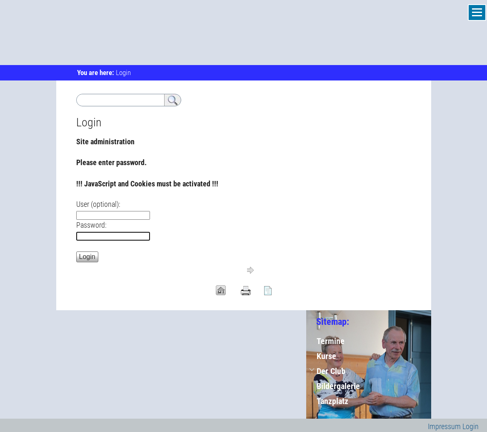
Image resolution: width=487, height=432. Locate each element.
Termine (331, 341)
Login (470, 426)
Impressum (444, 426)
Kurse (326, 356)
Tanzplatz (332, 401)
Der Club (331, 371)
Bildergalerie (338, 386)
